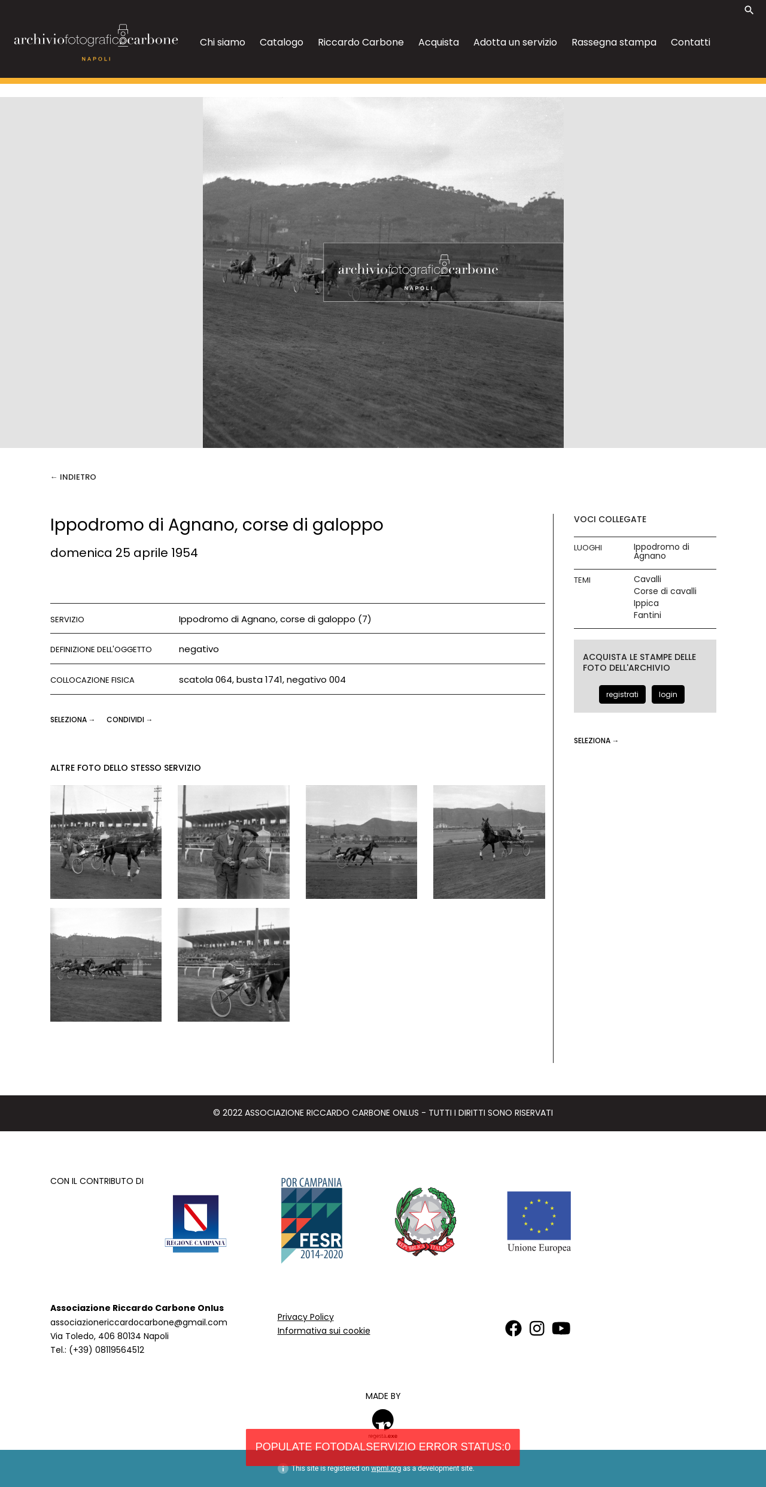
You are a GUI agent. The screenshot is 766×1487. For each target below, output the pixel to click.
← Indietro (73, 477)
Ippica (646, 603)
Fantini (647, 615)
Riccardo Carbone (361, 42)
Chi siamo (222, 42)
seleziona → (74, 719)
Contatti (690, 42)
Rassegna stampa (614, 42)
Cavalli (647, 579)
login (668, 694)
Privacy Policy (306, 1317)
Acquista (438, 42)
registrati (622, 694)
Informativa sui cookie (324, 1331)
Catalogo (281, 42)
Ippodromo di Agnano (661, 552)
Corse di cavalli (665, 591)
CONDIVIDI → (130, 719)
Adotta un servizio (515, 42)
